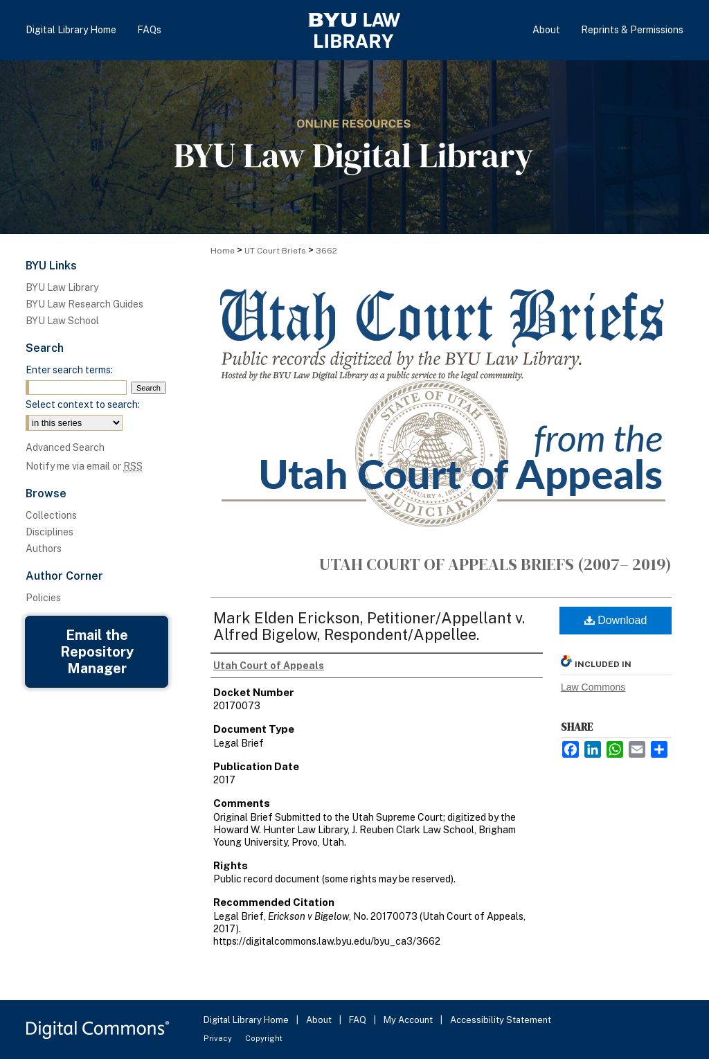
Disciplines (49, 531)
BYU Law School (62, 320)
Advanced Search (65, 447)
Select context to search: (83, 404)
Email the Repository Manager (97, 652)
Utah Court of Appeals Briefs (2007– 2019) (495, 564)
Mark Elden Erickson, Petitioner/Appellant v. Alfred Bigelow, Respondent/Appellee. (369, 626)
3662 (326, 251)
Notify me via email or (84, 466)
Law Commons (593, 687)
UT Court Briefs (275, 251)
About (320, 1020)
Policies (43, 597)
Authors (44, 548)
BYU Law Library (62, 287)
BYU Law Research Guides (84, 304)
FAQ (358, 1020)
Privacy (219, 1038)
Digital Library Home (247, 1020)
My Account (409, 1020)
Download (615, 620)
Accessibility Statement (500, 1020)
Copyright (263, 1038)
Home (222, 251)
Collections (51, 515)
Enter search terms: (69, 369)
